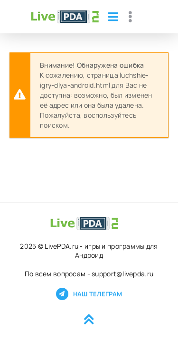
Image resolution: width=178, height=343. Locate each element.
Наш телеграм (89, 294)
